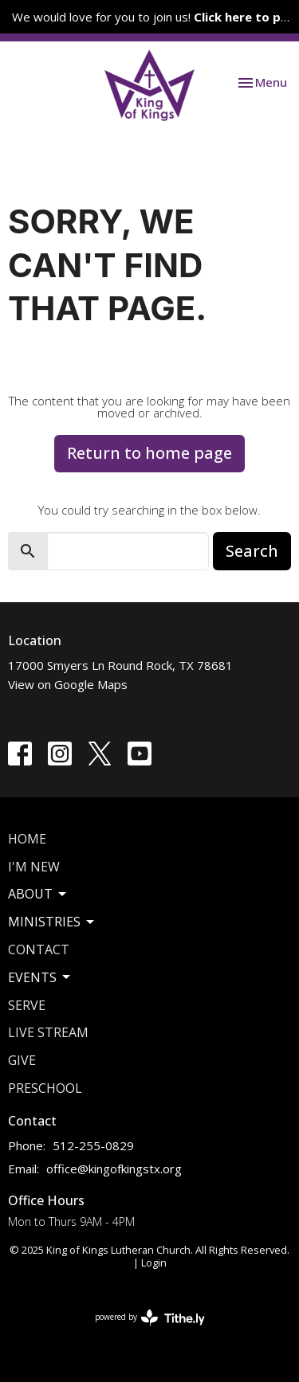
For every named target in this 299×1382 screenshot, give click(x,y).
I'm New (34, 866)
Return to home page (149, 453)
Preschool (45, 1088)
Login (154, 1262)
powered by (150, 1318)
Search (252, 551)
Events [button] (40, 977)
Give (22, 1060)
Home (27, 839)
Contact (38, 949)
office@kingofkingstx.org (114, 1168)
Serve (26, 1005)
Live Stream (48, 1032)
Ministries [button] (52, 921)
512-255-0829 (93, 1145)
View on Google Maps (68, 684)
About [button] (38, 893)
